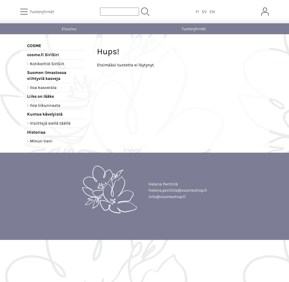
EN (212, 11)
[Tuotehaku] (119, 12)
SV (204, 11)
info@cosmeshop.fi (167, 196)
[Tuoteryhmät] (38, 11)
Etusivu (69, 28)
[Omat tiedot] (265, 11)
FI (197, 11)
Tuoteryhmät (194, 28)
